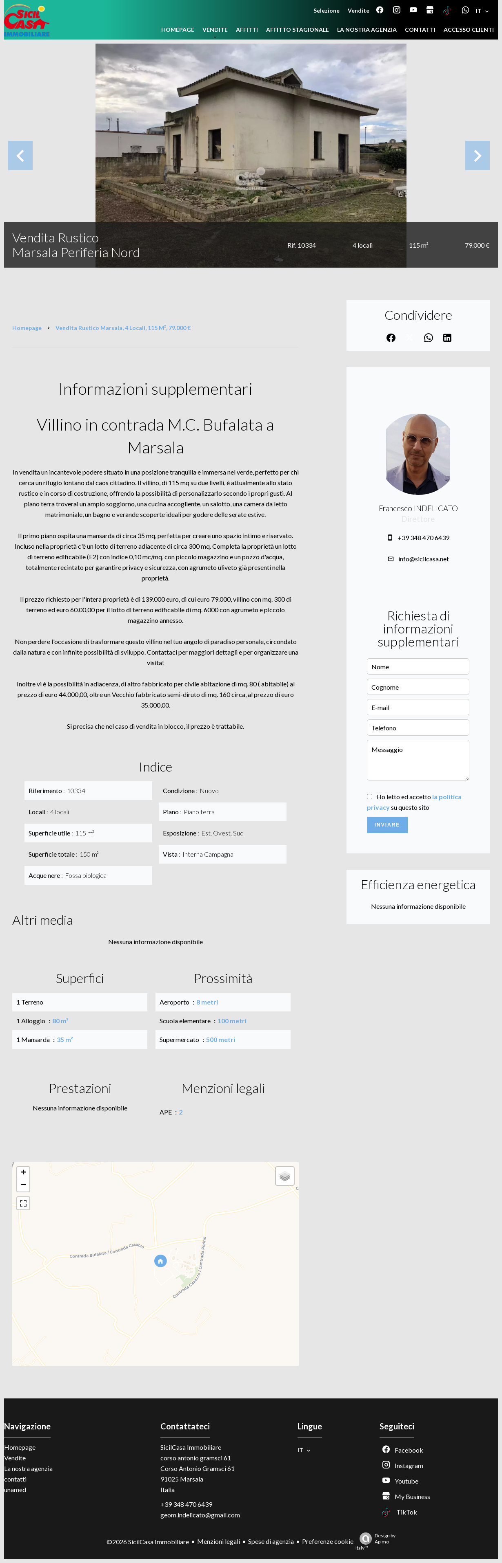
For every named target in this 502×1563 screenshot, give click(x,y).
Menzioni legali (218, 1541)
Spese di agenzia (271, 1541)
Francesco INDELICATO (418, 508)
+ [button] (23, 1173)
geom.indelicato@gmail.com (200, 1515)
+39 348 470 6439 (423, 537)
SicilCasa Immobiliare (190, 1447)
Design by (375, 1541)
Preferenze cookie (327, 1541)
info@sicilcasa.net (423, 559)
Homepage (27, 327)
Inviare (387, 825)
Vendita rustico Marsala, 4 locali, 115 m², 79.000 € (123, 327)
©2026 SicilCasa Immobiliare (148, 1541)
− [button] (23, 1185)
